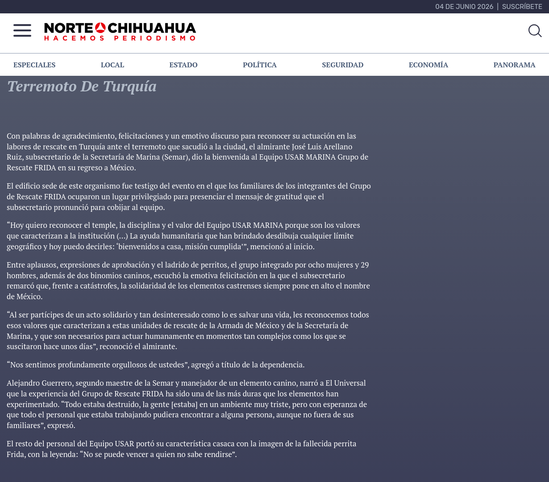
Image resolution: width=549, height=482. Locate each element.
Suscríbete (522, 7)
